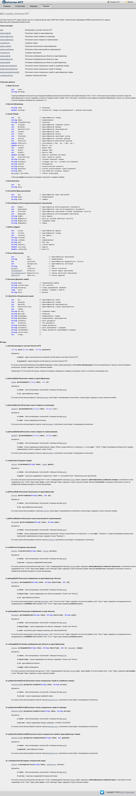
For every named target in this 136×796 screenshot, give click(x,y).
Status (14, 464)
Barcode (14, 173)
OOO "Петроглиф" (127, 792)
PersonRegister (17, 273)
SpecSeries (51, 764)
